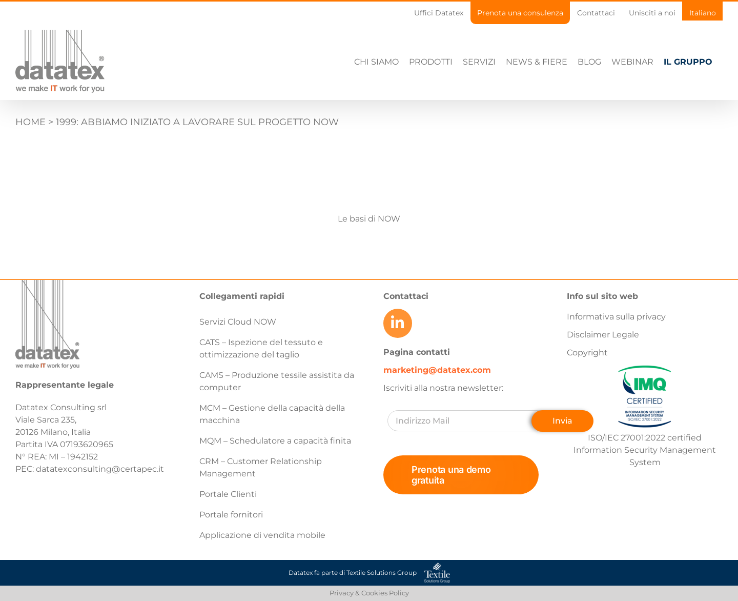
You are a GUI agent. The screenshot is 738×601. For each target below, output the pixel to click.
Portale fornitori (231, 514)
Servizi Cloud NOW (237, 322)
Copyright (587, 352)
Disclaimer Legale (603, 334)
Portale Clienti (228, 494)
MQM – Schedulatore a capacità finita (275, 441)
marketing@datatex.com (437, 369)
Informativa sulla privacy (616, 317)
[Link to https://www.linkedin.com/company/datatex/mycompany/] (397, 323)
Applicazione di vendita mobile (262, 535)
